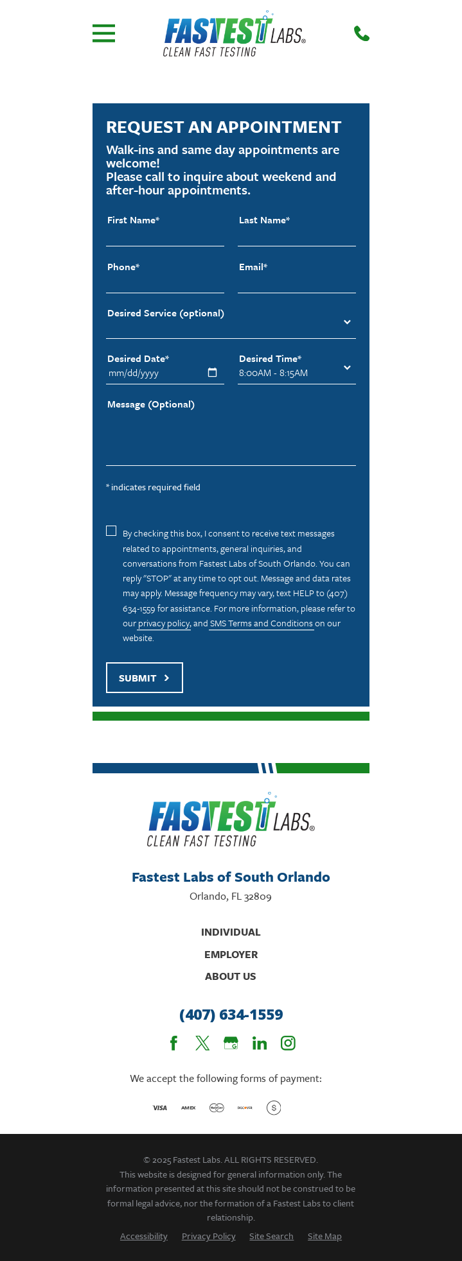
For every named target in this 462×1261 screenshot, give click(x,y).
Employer (231, 954)
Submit (144, 678)
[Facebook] (173, 1043)
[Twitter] (202, 1043)
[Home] (234, 33)
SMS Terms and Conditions (261, 623)
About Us (230, 976)
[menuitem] (144, 1235)
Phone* (123, 267)
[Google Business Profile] (231, 1043)
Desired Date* (138, 358)
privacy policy (164, 623)
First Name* (133, 220)
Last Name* (264, 220)
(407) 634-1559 (231, 1014)
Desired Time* (270, 358)
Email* (253, 267)
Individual (231, 931)
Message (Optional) (151, 404)
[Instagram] (288, 1043)
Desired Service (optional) (165, 313)
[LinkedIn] (260, 1043)
